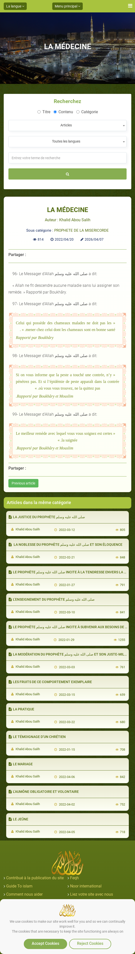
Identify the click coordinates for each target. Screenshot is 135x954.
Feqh (74, 878)
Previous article (23, 483)
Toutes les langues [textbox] (66, 141)
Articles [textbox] (66, 125)
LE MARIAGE (21, 764)
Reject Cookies (90, 943)
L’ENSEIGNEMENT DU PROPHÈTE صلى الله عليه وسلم (52, 599)
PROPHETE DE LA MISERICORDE (81, 230)
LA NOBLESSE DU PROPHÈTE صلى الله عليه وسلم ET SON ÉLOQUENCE (65, 545)
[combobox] (67, 125)
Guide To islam (19, 886)
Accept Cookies (45, 943)
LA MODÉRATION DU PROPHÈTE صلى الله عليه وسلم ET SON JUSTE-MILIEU (69, 654)
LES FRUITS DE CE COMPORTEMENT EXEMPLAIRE (50, 682)
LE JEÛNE (18, 819)
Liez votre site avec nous (91, 894)
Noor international (86, 886)
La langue (15, 6)
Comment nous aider (24, 894)
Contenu (63, 112)
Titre (43, 112)
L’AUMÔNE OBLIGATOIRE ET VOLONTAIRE (44, 792)
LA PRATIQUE (21, 709)
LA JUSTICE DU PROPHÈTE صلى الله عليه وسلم (47, 517)
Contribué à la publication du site (35, 878)
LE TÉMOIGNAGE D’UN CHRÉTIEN (37, 737)
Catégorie (87, 112)
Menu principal (67, 6)
